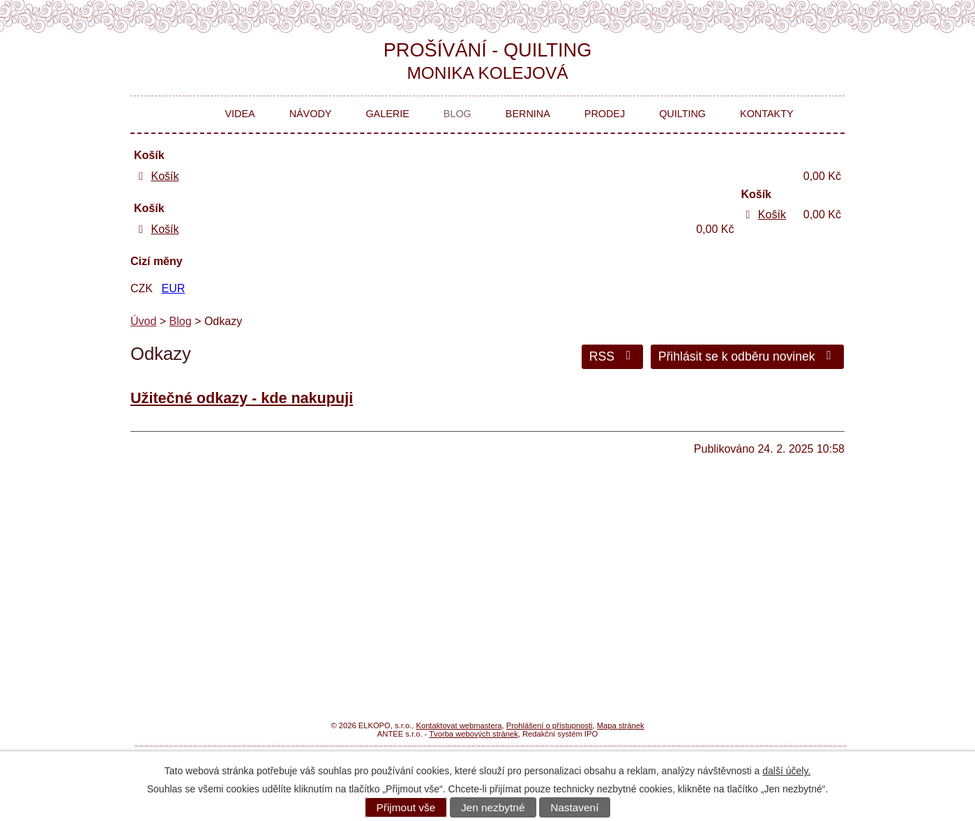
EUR (173, 288)
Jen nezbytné (493, 807)
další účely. (786, 770)
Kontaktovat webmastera (458, 725)
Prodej (604, 113)
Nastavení (574, 807)
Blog (457, 113)
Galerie (387, 113)
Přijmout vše (406, 807)
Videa (240, 113)
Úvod (186, 114)
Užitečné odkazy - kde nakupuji (241, 398)
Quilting (682, 113)
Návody (310, 113)
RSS (612, 356)
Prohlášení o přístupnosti (549, 725)
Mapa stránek (620, 725)
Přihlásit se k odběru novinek (747, 356)
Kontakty (767, 113)
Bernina (528, 113)
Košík (165, 176)
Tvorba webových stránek (473, 734)
